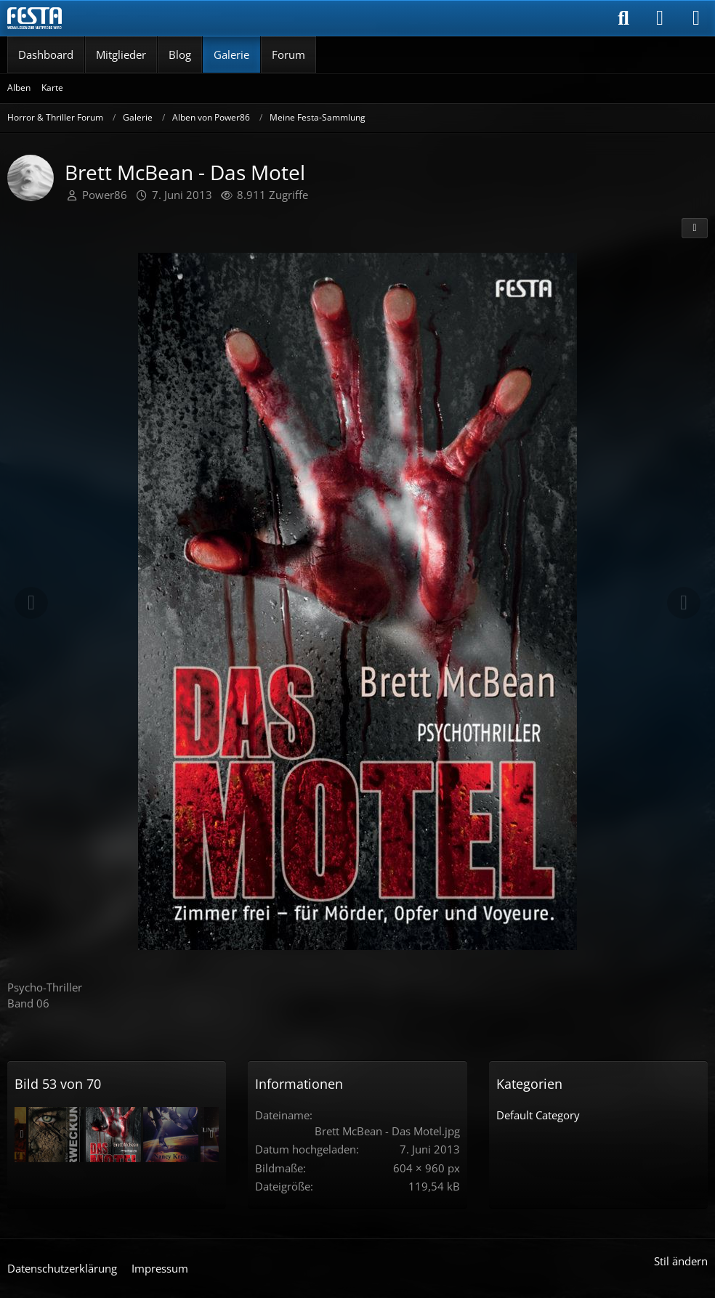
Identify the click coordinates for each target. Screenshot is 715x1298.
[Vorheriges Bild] (31, 603)
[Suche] (623, 18)
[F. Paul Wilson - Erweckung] (56, 1134)
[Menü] (696, 18)
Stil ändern (681, 1261)
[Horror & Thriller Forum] (34, 18)
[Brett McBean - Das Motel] (113, 1134)
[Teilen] (695, 228)
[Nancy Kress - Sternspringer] (170, 1134)
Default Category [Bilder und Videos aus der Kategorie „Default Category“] (538, 1115)
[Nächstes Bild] (683, 603)
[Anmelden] (659, 18)
